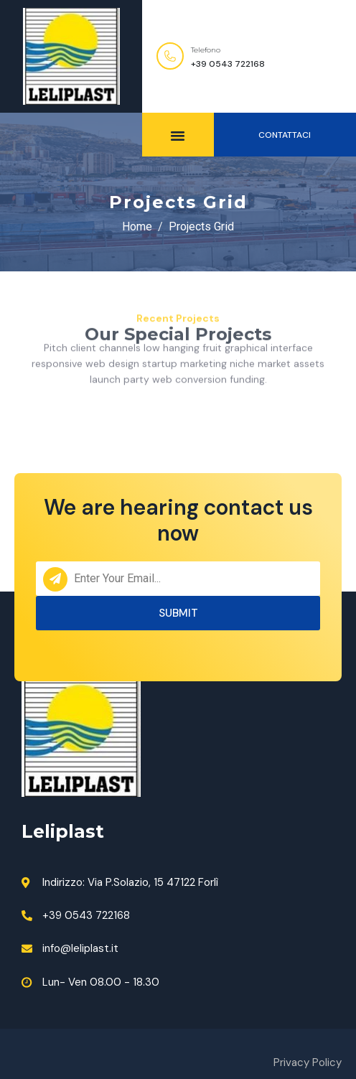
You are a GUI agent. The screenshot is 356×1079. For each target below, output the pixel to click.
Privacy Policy (307, 1062)
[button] (285, 135)
